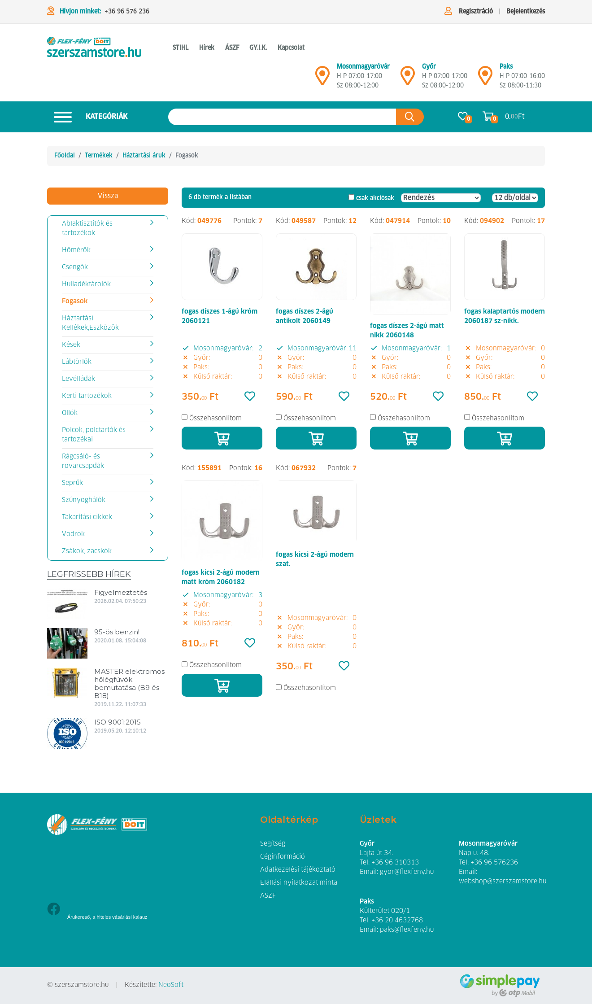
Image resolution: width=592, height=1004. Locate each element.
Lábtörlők (76, 362)
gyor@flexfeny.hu (407, 872)
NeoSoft (170, 985)
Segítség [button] (272, 844)
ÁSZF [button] (232, 48)
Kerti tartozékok (87, 396)
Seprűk (72, 483)
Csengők (75, 267)
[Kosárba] (222, 438)
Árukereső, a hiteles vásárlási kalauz (107, 917)
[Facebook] (53, 910)
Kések (71, 345)
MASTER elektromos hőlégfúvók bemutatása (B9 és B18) (129, 683)
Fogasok (74, 301)
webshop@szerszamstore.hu (502, 881)
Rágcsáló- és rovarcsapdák (83, 461)
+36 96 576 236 (126, 12)
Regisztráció (476, 12)
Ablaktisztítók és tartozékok (87, 228)
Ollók (70, 413)
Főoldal (64, 156)
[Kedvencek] (249, 397)
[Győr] (407, 79)
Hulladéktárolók (86, 284)
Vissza (108, 196)
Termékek (99, 156)
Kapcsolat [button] (291, 48)
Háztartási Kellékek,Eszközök (90, 323)
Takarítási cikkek (87, 517)
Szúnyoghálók (83, 500)
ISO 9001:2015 (117, 722)
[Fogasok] (94, 48)
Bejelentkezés (525, 12)
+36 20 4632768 (397, 920)
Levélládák (78, 379)
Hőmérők (76, 250)
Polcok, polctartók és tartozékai (94, 435)
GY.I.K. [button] (258, 48)
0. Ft (515, 117)
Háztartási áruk (143, 156)
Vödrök (73, 534)
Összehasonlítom (215, 418)
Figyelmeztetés (120, 592)
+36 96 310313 (395, 863)
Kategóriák (87, 116)
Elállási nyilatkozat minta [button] (298, 883)
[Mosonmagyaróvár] (322, 79)
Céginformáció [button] (282, 857)
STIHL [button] (180, 48)
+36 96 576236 (494, 863)
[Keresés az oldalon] (282, 117)
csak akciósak (375, 198)
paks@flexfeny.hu (407, 930)
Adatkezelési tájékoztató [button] (297, 870)
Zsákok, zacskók (87, 551)
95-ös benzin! (116, 632)
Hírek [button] (206, 48)
